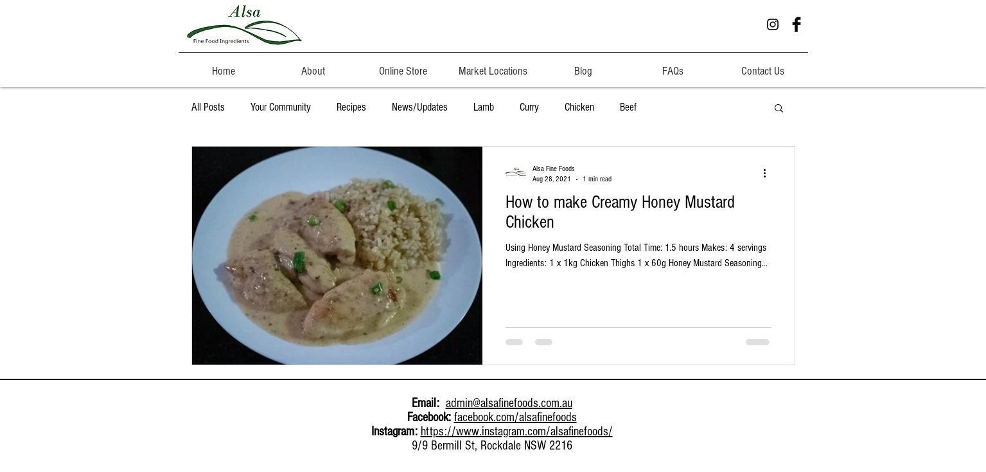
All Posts (208, 107)
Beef (628, 107)
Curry (529, 107)
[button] (313, 65)
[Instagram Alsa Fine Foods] (772, 24)
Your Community (281, 107)
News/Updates (420, 107)
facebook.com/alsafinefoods (515, 417)
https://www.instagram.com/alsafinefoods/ (517, 431)
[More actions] (769, 173)
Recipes (351, 107)
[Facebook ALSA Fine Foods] (796, 24)
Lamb (483, 107)
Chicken (579, 107)
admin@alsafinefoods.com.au (509, 403)
